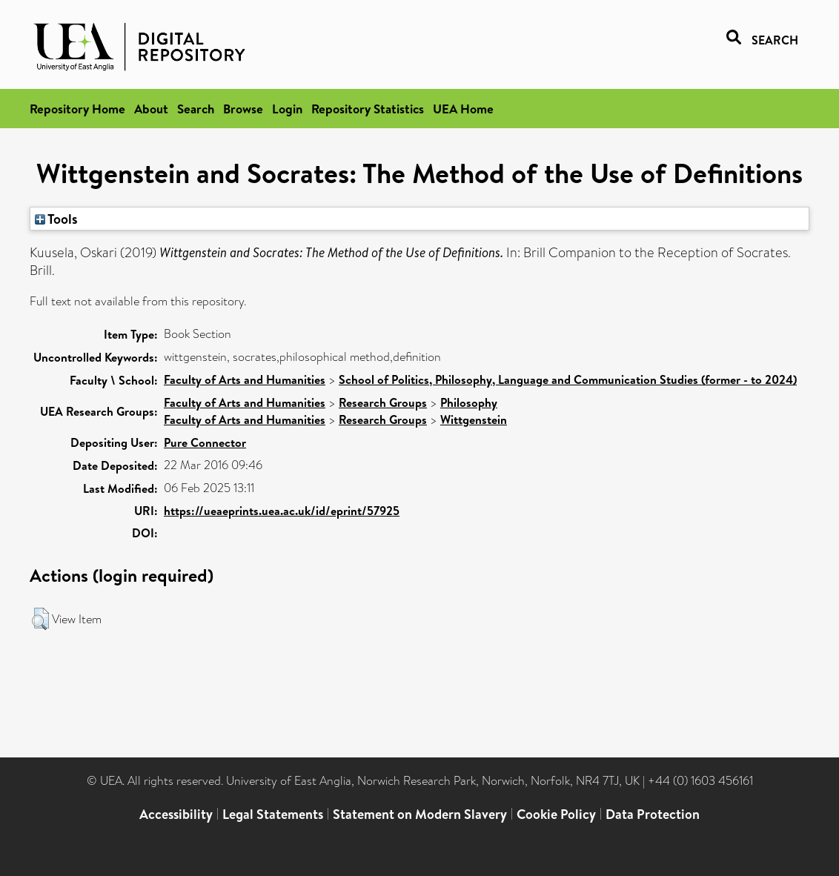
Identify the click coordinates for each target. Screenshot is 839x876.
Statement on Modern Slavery (420, 814)
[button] (40, 619)
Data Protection (653, 814)
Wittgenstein (473, 419)
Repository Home (77, 108)
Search (195, 108)
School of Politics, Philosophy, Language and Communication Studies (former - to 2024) (568, 379)
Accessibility (176, 814)
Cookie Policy (556, 814)
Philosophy (468, 402)
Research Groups (383, 402)
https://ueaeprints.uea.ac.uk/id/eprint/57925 (281, 510)
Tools (56, 218)
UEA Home (463, 108)
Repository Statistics (367, 108)
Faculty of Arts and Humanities (244, 379)
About (151, 108)
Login (287, 108)
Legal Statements (272, 814)
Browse (243, 108)
